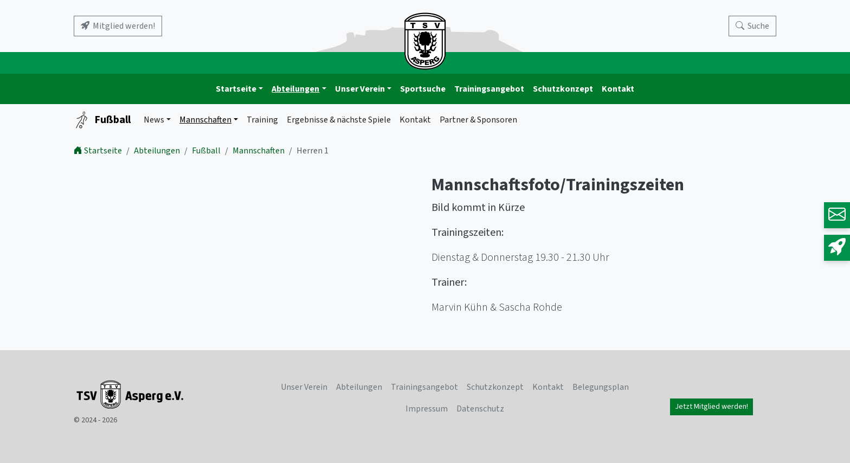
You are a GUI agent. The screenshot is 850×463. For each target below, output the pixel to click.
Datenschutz (480, 409)
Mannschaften (205, 120)
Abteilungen (295, 89)
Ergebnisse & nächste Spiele (339, 120)
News (154, 120)
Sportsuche (423, 89)
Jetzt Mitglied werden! (711, 406)
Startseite (236, 89)
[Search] (752, 26)
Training (262, 120)
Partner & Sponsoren (478, 120)
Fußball (102, 119)
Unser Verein (360, 89)
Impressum (426, 409)
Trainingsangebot (489, 89)
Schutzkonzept (563, 89)
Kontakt (618, 89)
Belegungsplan (600, 387)
